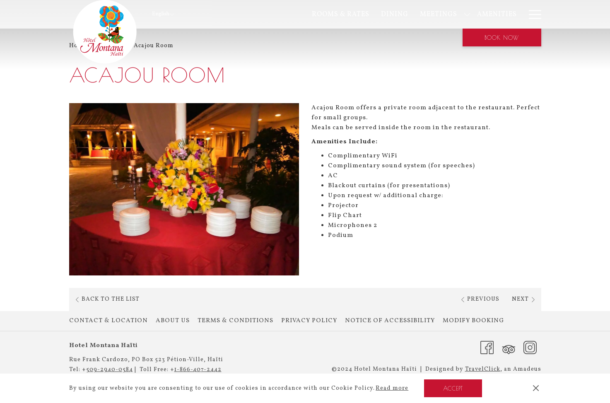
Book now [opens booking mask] (502, 37)
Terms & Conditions (235, 320)
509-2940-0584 (109, 370)
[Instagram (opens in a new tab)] (530, 347)
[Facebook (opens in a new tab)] (487, 347)
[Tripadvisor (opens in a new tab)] (508, 347)
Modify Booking (473, 320)
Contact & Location (108, 320)
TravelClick (482, 369)
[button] (184, 189)
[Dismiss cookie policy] (535, 388)
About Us (173, 320)
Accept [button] (453, 388)
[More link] (532, 14)
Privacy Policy (309, 320)
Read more (392, 388)
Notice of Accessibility (390, 320)
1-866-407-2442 (198, 370)
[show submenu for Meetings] (385, 14)
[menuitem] (258, 14)
